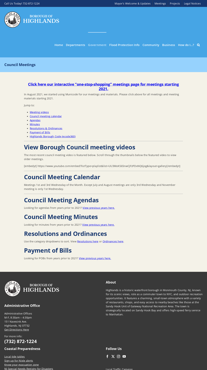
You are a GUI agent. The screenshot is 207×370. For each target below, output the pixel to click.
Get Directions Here (16, 329)
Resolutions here (87, 241)
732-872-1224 (31, 3)
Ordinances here (113, 241)
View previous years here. (99, 208)
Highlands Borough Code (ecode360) (52, 136)
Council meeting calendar (46, 116)
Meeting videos (39, 112)
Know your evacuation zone (21, 364)
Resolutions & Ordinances (46, 128)
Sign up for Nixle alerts (18, 360)
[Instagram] (118, 356)
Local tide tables (14, 356)
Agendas (35, 120)
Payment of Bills (40, 132)
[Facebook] (107, 356)
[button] (198, 44)
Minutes (35, 124)
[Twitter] (113, 356)
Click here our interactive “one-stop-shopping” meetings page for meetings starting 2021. (103, 86)
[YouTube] (124, 356)
